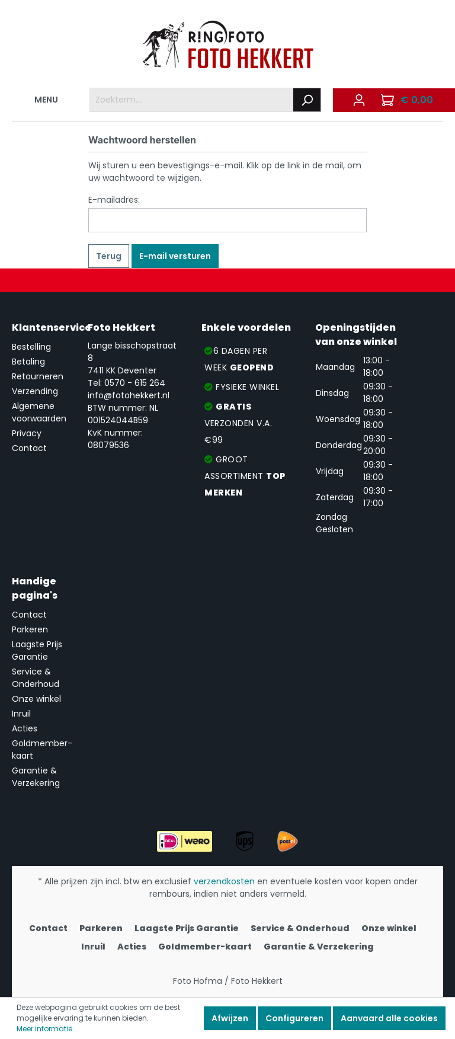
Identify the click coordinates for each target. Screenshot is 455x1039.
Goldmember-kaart (205, 946)
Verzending (35, 391)
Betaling (28, 361)
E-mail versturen (175, 256)
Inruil (21, 714)
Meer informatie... (47, 1029)
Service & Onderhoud (35, 678)
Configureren (294, 1018)
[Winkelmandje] (408, 100)
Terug (108, 256)
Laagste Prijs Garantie (37, 650)
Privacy (26, 433)
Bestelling (31, 347)
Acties (24, 728)
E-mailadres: (114, 200)
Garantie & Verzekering (36, 777)
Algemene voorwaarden (39, 412)
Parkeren (30, 629)
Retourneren (37, 376)
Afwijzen (230, 1018)
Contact (29, 448)
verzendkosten (224, 881)
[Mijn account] (359, 100)
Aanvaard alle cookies (389, 1018)
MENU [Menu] (39, 97)
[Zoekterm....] (191, 100)
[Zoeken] (307, 100)
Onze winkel (36, 699)
